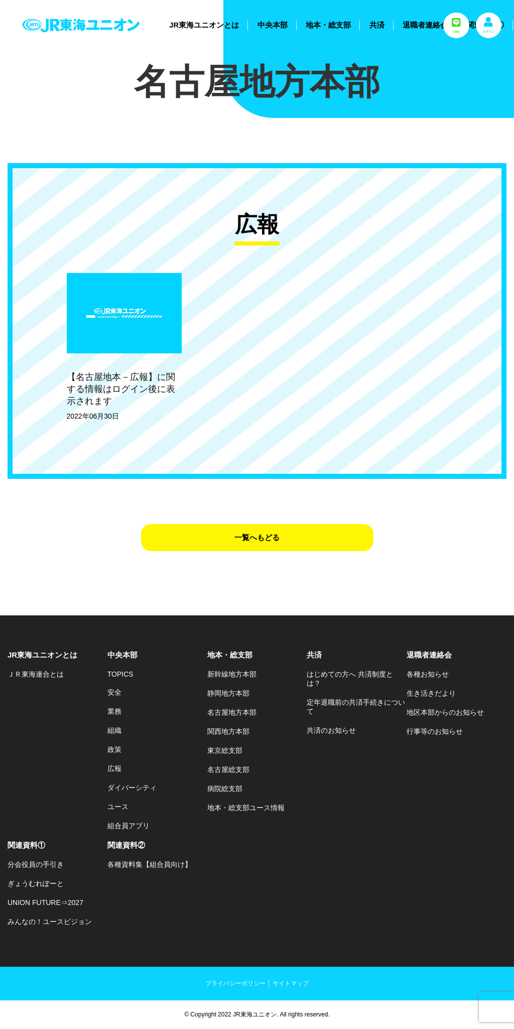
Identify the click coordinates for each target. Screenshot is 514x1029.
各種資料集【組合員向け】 (149, 864)
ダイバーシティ (132, 788)
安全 (114, 692)
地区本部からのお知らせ (445, 712)
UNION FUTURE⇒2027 (45, 902)
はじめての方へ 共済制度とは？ (350, 678)
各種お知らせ (428, 674)
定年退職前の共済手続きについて (356, 706)
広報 (114, 768)
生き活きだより (431, 693)
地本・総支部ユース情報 (246, 808)
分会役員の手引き (36, 864)
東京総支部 (224, 750)
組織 (114, 730)
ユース (117, 807)
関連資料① (26, 845)
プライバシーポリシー (235, 983)
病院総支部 (224, 789)
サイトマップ (291, 983)
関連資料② (126, 845)
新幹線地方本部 (231, 674)
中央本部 (273, 25)
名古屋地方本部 (231, 712)
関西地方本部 (228, 731)
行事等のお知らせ (435, 731)
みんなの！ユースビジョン (50, 922)
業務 (114, 711)
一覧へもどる (257, 537)
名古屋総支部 (228, 769)
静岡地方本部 (228, 693)
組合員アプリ (128, 826)
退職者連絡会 (425, 25)
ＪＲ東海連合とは (36, 674)
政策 (114, 749)
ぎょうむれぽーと (36, 883)
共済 (376, 25)
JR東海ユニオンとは (204, 25)
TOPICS (120, 674)
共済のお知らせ (331, 730)
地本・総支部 (328, 25)
